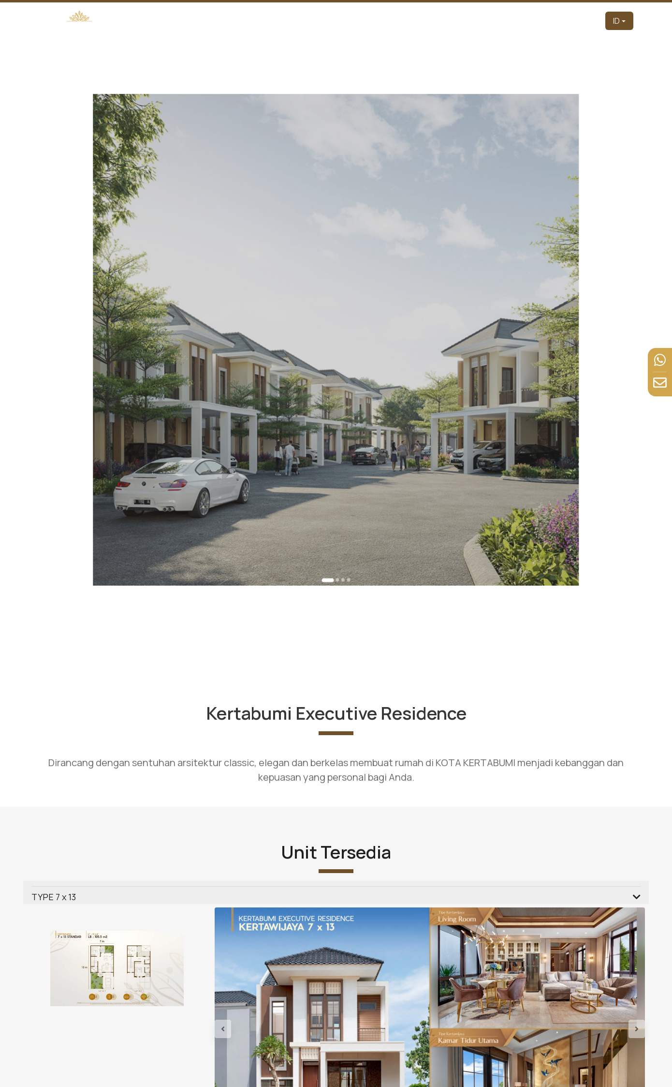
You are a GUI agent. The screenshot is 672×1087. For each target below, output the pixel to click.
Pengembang (337, 20)
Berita (553, 20)
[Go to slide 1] (331, 483)
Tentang (384, 20)
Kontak (584, 20)
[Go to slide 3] (340, 482)
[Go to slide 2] (336, 482)
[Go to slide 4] (343, 482)
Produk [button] (422, 20)
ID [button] (616, 20)
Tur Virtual (470, 20)
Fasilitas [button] (512, 20)
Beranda (289, 20)
